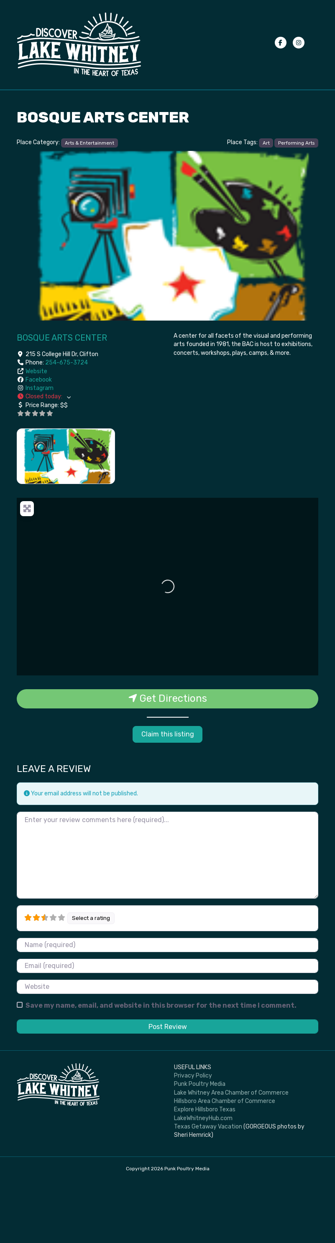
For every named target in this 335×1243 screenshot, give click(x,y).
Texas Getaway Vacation (208, 1188)
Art (266, 205)
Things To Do (96, 100)
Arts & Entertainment (89, 205)
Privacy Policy (262, 120)
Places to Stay (206, 100)
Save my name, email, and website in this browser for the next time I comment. (161, 1067)
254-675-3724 (66, 424)
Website (36, 433)
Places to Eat (150, 100)
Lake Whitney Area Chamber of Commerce (231, 1155)
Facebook (39, 442)
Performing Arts (296, 205)
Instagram (40, 450)
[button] (89, 459)
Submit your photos (269, 100)
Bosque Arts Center (62, 400)
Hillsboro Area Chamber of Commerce (224, 1163)
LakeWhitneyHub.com (203, 1180)
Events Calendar (44, 100)
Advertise (35, 141)
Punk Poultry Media (199, 1146)
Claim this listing (167, 796)
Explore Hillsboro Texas (204, 1171)
